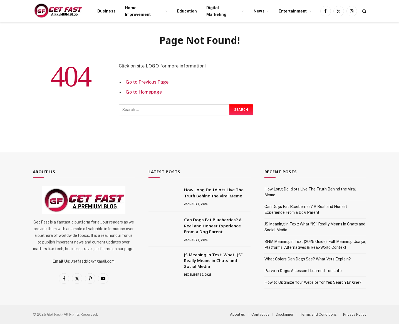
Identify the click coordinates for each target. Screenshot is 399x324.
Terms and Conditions (318, 314)
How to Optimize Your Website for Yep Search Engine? (312, 282)
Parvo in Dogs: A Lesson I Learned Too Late (303, 270)
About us (237, 314)
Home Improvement (138, 11)
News (259, 11)
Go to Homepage (144, 91)
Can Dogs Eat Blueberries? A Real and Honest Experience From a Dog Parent (213, 225)
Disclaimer (285, 314)
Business (106, 11)
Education (187, 11)
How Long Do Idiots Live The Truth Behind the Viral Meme (214, 192)
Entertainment (293, 11)
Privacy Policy (354, 314)
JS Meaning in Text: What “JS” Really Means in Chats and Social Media (213, 260)
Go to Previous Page (147, 82)
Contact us (260, 314)
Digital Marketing (216, 11)
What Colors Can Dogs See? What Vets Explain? (307, 259)
